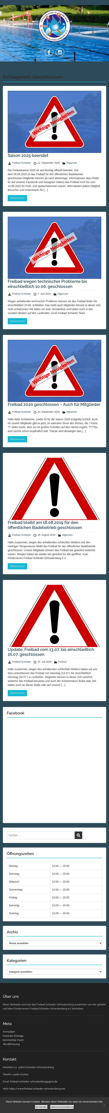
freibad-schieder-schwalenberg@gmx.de (33, 1081)
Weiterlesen (17, 198)
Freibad (62, 661)
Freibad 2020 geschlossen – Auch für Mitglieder (54, 404)
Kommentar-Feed (13, 1040)
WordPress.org (11, 1044)
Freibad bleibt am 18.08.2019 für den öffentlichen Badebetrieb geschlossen (45, 525)
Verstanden (41, 1106)
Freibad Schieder (21, 162)
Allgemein (71, 162)
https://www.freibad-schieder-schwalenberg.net (37, 1088)
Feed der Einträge (13, 1035)
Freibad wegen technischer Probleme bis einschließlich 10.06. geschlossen (47, 284)
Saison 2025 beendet (28, 155)
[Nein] (104, 1105)
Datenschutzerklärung (62, 1106)
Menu (7, 6)
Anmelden (9, 1031)
